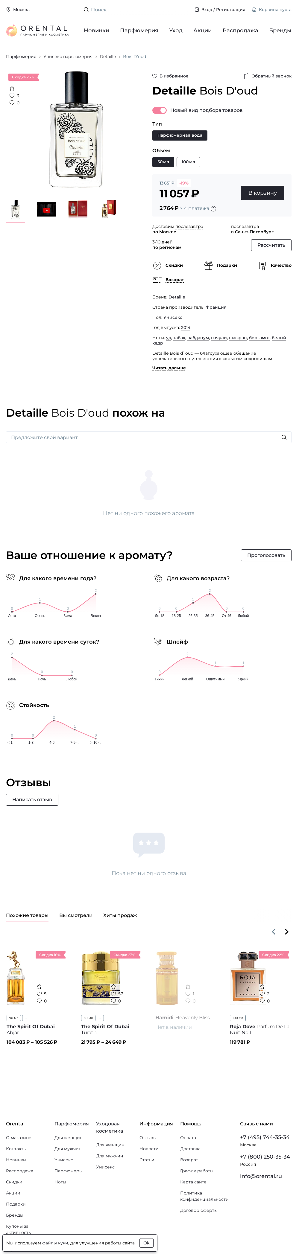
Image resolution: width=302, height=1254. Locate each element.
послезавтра (189, 226)
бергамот (259, 337)
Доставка (190, 1148)
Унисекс (172, 317)
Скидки (14, 1182)
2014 (185, 327)
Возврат (189, 1159)
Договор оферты (199, 1210)
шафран (238, 337)
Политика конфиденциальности (204, 1196)
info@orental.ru (261, 1176)
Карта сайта (193, 1182)
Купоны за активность (18, 1229)
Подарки (16, 1204)
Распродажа (240, 30)
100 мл (238, 1018)
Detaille (177, 297)
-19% (184, 183)
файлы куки (55, 1243)
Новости (149, 1148)
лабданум (198, 337)
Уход (176, 30)
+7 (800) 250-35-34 (265, 1157)
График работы (196, 1171)
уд (168, 337)
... (26, 1018)
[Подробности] (213, 209)
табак (179, 337)
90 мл (13, 1018)
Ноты (60, 1182)
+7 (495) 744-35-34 (265, 1137)
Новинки (96, 30)
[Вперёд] (287, 931)
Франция (216, 307)
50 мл (88, 1018)
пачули (219, 337)
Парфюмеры (68, 1171)
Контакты (16, 1148)
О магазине (18, 1137)
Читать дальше (169, 368)
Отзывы (148, 1137)
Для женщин (68, 1137)
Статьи (146, 1159)
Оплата (188, 1137)
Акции (203, 30)
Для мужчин (67, 1148)
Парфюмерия (139, 30)
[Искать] (284, 437)
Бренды (280, 30)
